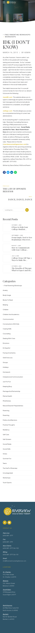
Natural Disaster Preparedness (13, 405)
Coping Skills (7, 329)
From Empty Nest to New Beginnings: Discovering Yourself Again (22, 239)
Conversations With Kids (11, 324)
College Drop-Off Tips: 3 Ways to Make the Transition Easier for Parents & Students (22, 261)
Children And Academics (11, 314)
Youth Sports (7, 482)
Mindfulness (7, 401)
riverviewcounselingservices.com (14, 144)
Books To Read (8, 300)
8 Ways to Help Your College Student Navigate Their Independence (20, 230)
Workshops (10, 37)
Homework (6, 372)
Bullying (5, 305)
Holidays (6, 367)
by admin (26, 52)
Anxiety (5, 290)
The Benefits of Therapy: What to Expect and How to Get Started (22, 270)
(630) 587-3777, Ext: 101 (10, 554)
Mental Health (7, 396)
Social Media (7, 444)
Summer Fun (7, 458)
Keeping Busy (7, 386)
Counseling (6, 333)
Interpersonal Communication (13, 377)
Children (5, 309)
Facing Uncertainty (9, 353)
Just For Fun (7, 381)
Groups (5, 362)
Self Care (6, 434)
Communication (8, 319)
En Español (6, 348)
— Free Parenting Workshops (16, 35)
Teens (5, 463)
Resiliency (6, 430)
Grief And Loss (8, 357)
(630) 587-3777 (8, 535)
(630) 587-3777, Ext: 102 (11, 548)
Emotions (6, 343)
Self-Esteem (7, 439)
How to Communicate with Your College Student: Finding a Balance (21, 250)
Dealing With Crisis (9, 338)
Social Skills (6, 449)
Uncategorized (8, 473)
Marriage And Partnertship (11, 391)
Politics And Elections (10, 420)
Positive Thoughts (9, 425)
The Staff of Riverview (10, 468)
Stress (5, 454)
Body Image (7, 295)
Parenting (6, 410)
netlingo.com (7, 111)
